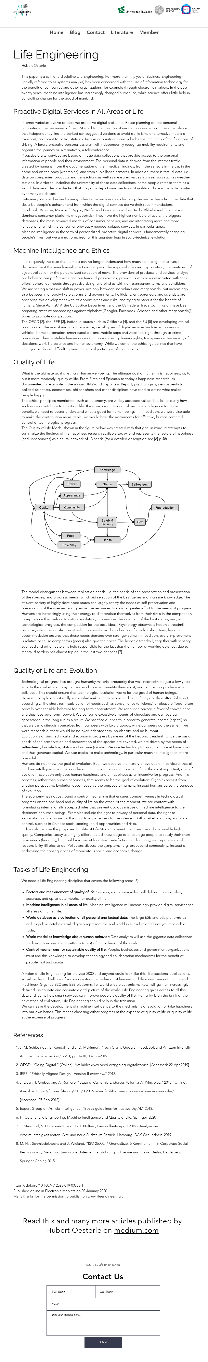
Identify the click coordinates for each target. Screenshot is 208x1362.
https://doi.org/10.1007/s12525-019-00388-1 (48, 1185)
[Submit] (103, 1342)
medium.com (136, 1230)
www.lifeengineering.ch (107, 1196)
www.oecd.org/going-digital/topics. (120, 1065)
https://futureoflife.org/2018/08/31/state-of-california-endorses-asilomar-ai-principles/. (105, 1091)
